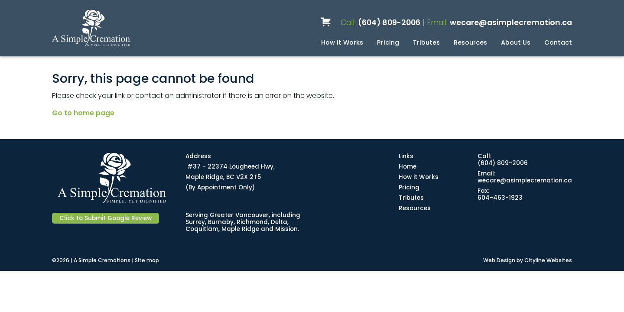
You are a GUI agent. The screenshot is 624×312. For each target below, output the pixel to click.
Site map (147, 260)
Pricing (388, 42)
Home (407, 166)
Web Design (499, 260)
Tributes (426, 42)
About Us (515, 42)
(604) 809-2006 (389, 22)
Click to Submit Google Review (105, 218)
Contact (558, 42)
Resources (470, 42)
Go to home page (83, 113)
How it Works (342, 42)
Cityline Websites (548, 260)
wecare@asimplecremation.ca (511, 22)
